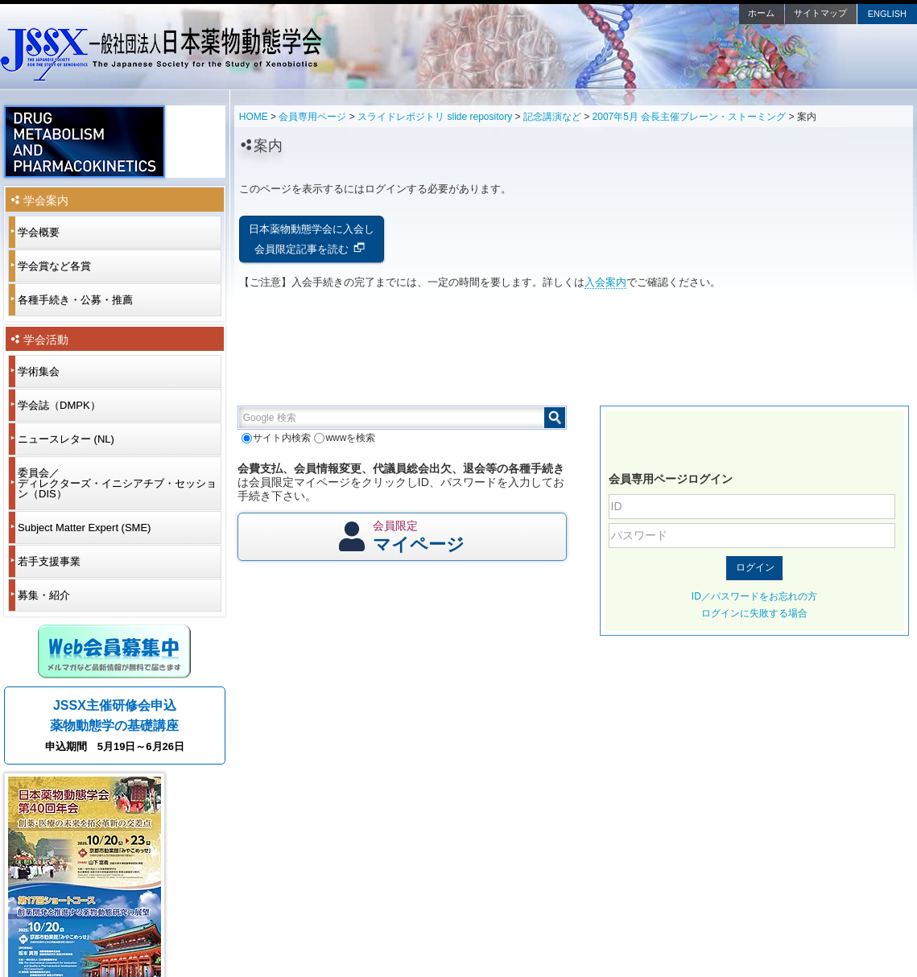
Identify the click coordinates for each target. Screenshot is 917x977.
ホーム (761, 13)
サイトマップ (820, 13)
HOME (253, 116)
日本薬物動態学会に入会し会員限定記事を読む (311, 239)
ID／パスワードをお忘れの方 (754, 596)
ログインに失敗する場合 (754, 613)
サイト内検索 (276, 437)
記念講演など (552, 116)
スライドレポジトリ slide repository (434, 116)
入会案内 (605, 282)
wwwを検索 (344, 437)
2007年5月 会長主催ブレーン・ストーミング (690, 116)
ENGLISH (887, 14)
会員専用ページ (312, 116)
